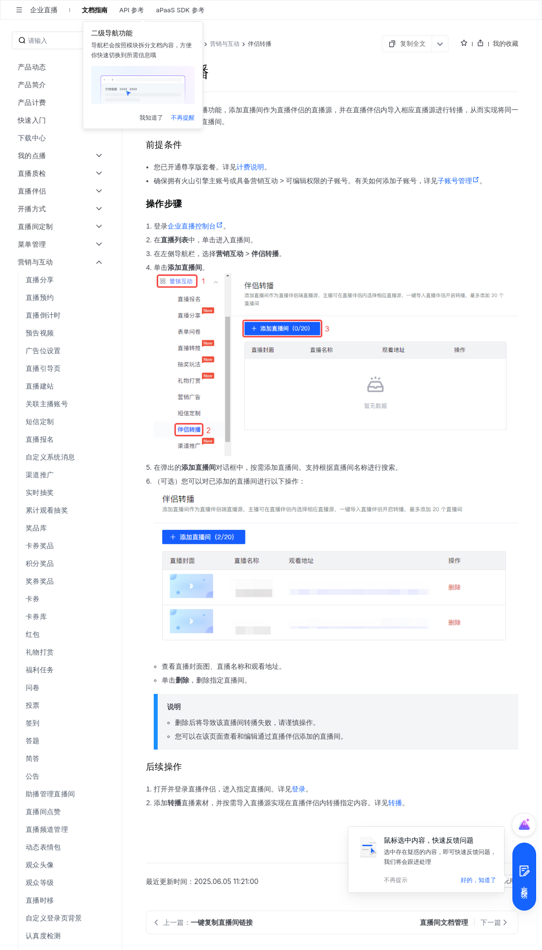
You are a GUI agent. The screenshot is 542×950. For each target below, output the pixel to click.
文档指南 (94, 10)
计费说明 (250, 167)
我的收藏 (505, 43)
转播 (395, 803)
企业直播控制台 (195, 226)
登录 (298, 789)
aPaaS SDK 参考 (180, 10)
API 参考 (131, 10)
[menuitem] (62, 138)
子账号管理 (458, 181)
